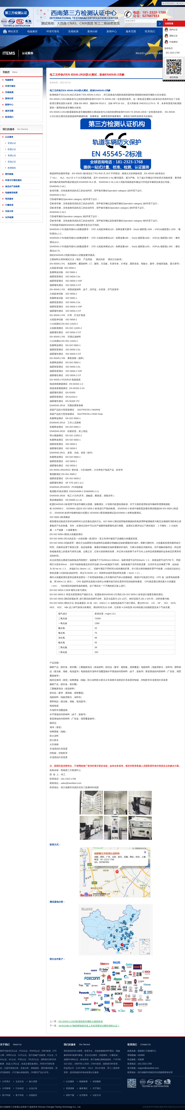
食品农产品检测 (12, 186)
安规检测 (73, 31)
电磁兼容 (32, 31)
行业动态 (20, 1088)
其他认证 (12, 161)
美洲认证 (12, 155)
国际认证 (171, 36)
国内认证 (171, 29)
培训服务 (9, 199)
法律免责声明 (148, 1107)
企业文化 (20, 1081)
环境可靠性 (52, 31)
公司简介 (6, 1081)
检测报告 (12, 168)
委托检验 (9, 174)
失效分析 (9, 211)
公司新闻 (6, 1088)
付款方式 (97, 1095)
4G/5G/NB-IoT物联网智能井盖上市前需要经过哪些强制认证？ (89, 1025)
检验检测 (83, 1081)
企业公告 (33, 1088)
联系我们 (150, 31)
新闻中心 (112, 31)
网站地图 (159, 1107)
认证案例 (149, 53)
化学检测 (9, 217)
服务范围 (131, 31)
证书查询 (83, 1095)
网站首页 (13, 31)
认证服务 (9, 137)
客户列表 (6, 1095)
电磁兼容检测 (11, 192)
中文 (181, 3)
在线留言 (33, 1095)
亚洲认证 (12, 143)
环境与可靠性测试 (13, 180)
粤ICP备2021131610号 (174, 1107)
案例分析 (92, 31)
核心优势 (33, 1081)
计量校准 (9, 205)
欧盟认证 (12, 149)
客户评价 (20, 1095)
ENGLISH (169, 3)
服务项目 (83, 1088)
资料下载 (70, 1095)
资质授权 (70, 1088)
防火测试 (158, 53)
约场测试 (171, 42)
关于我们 (97, 1088)
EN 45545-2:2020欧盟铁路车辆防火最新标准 (81, 1021)
